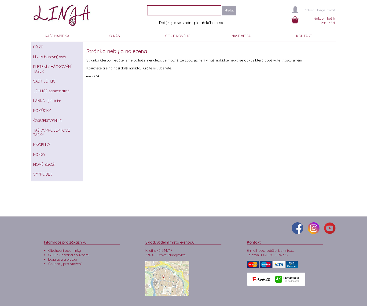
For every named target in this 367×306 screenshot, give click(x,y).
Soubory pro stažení (64, 264)
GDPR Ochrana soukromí (68, 255)
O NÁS (114, 36)
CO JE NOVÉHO (178, 36)
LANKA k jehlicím (47, 100)
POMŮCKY (42, 110)
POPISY (39, 154)
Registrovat (326, 10)
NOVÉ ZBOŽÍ (44, 164)
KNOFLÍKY (41, 144)
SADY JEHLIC (44, 81)
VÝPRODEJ (42, 174)
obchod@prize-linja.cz (276, 250)
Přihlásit (308, 10)
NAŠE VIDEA (241, 36)
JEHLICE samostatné (51, 91)
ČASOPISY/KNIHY (47, 120)
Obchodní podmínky (64, 250)
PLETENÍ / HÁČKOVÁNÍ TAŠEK (52, 69)
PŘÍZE (38, 47)
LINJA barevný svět (49, 56)
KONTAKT (304, 36)
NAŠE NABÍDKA (57, 36)
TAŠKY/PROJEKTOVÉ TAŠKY (51, 132)
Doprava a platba (62, 259)
